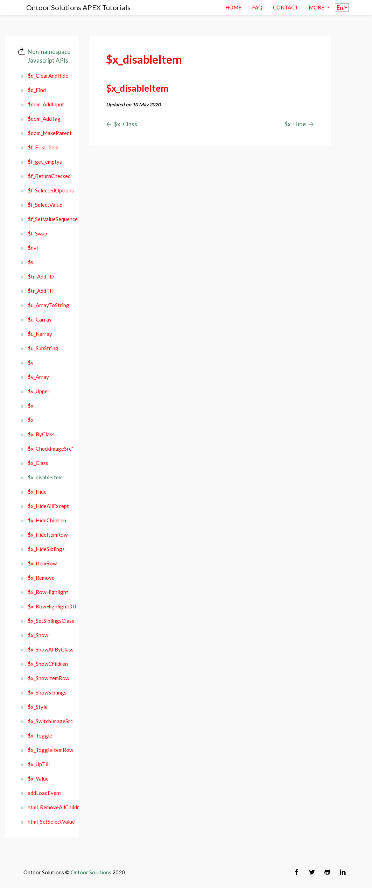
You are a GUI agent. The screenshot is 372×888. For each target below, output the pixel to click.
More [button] (317, 7)
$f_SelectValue (45, 205)
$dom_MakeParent (49, 133)
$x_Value (38, 778)
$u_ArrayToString (48, 305)
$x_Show (38, 635)
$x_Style (38, 707)
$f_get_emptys (45, 161)
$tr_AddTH (41, 291)
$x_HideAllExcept (48, 506)
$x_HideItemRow (48, 534)
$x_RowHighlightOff (49, 606)
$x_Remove (41, 578)
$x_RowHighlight (48, 592)
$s (30, 262)
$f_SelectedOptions (49, 190)
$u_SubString (43, 348)
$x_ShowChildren (48, 664)
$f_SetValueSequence (49, 219)
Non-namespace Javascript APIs (49, 56)
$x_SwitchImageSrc (49, 721)
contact (285, 7)
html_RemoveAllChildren (49, 807)
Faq (257, 7)
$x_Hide (37, 491)
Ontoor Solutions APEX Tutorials (78, 7)
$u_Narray (40, 334)
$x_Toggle (40, 735)
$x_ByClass (41, 434)
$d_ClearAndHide (48, 75)
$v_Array (38, 377)
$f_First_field (43, 147)
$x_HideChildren (47, 520)
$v (31, 362)
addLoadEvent (44, 793)
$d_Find (37, 90)
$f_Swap (37, 233)
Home (233, 7)
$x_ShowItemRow (48, 678)
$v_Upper (39, 391)
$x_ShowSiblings (47, 692)
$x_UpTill (39, 764)
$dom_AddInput (46, 104)
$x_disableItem (45, 477)
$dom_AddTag (44, 118)
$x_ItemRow (42, 563)
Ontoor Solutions (91, 872)
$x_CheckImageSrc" (49, 448)
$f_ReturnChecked (49, 176)
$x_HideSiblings (46, 549)
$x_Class (38, 463)
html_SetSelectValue (49, 821)
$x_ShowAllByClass (49, 649)
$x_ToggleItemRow (49, 750)
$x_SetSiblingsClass (49, 621)
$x (31, 405)
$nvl (33, 248)
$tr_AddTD (41, 276)
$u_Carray (40, 319)
